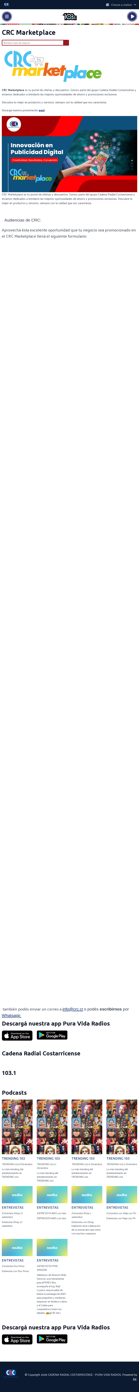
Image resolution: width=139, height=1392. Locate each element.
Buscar (66, 43)
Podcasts (14, 1092)
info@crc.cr (72, 1009)
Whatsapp (11, 1015)
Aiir (135, 1379)
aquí (42, 110)
